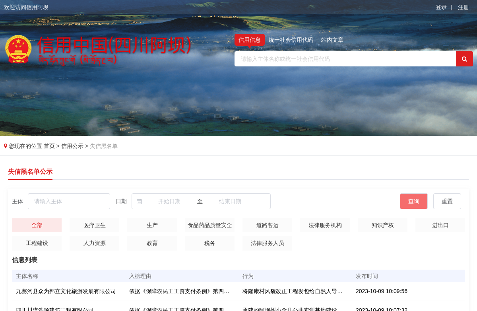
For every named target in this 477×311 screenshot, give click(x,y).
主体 (17, 201)
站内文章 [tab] (332, 40)
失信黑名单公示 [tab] (30, 171)
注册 (463, 7)
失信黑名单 (104, 146)
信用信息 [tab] (249, 40)
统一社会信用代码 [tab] (291, 40)
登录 (441, 7)
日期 (121, 201)
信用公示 (72, 146)
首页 (50, 146)
